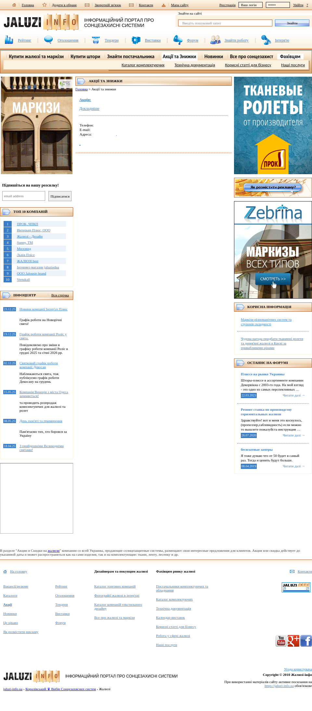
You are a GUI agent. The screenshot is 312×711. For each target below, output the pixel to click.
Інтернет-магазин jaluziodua (38, 267)
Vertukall (23, 279)
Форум (192, 40)
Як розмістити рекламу (20, 632)
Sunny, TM (25, 242)
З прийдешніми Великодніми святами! (42, 448)
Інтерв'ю (282, 40)
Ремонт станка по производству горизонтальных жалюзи (266, 411)
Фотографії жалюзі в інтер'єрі (116, 595)
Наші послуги (293, 64)
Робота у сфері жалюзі (173, 636)
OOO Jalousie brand (31, 273)
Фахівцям (290, 56)
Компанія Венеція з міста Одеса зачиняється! (44, 394)
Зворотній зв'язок (108, 5)
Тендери (111, 40)
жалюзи (54, 550)
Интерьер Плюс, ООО (33, 230)
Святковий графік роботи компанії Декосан (39, 365)
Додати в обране (64, 5)
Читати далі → (294, 395)
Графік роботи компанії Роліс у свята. (43, 336)
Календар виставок (170, 617)
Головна (28, 5)
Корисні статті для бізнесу (248, 64)
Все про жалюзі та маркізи (114, 617)
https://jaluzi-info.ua (279, 686)
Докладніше (89, 108)
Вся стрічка (60, 295)
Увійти (298, 5)
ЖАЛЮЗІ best (27, 261)
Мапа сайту (179, 5)
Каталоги (10, 595)
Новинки (10, 613)
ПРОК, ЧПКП (27, 224)
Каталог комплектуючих (143, 64)
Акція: (85, 99)
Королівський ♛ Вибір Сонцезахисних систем (60, 689)
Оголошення (68, 40)
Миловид (24, 249)
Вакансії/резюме (15, 586)
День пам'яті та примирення (41, 421)
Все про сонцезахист (251, 56)
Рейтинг (24, 40)
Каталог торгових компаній (115, 586)
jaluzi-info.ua (12, 689)
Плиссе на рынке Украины (262, 374)
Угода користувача (298, 669)
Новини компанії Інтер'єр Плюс (44, 309)
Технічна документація (195, 64)
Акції (7, 604)
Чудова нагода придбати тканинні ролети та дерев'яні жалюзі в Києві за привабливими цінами (272, 343)
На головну (18, 571)
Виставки (153, 40)
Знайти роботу (237, 40)
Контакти (146, 5)
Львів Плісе (26, 255)
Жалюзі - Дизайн (30, 236)
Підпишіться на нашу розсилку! (30, 185)
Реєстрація (227, 5)
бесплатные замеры (257, 449)
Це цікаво (10, 623)
